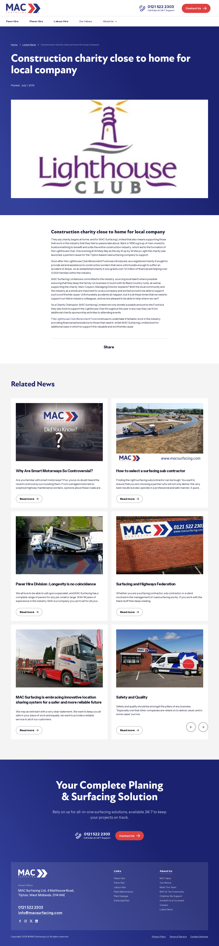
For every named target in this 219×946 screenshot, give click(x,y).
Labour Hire (61, 21)
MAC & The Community (172, 892)
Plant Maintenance (123, 892)
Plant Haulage (121, 896)
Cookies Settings (199, 936)
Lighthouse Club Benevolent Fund (76, 318)
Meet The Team (168, 887)
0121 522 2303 (30, 907)
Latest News (166, 909)
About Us (166, 871)
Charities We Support (171, 896)
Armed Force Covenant (172, 901)
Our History (166, 883)
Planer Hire (36, 21)
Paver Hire (12, 21)
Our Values (85, 21)
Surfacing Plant (121, 901)
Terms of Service (178, 936)
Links (117, 871)
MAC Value (165, 878)
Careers (164, 905)
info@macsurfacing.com (40, 913)
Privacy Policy (159, 936)
